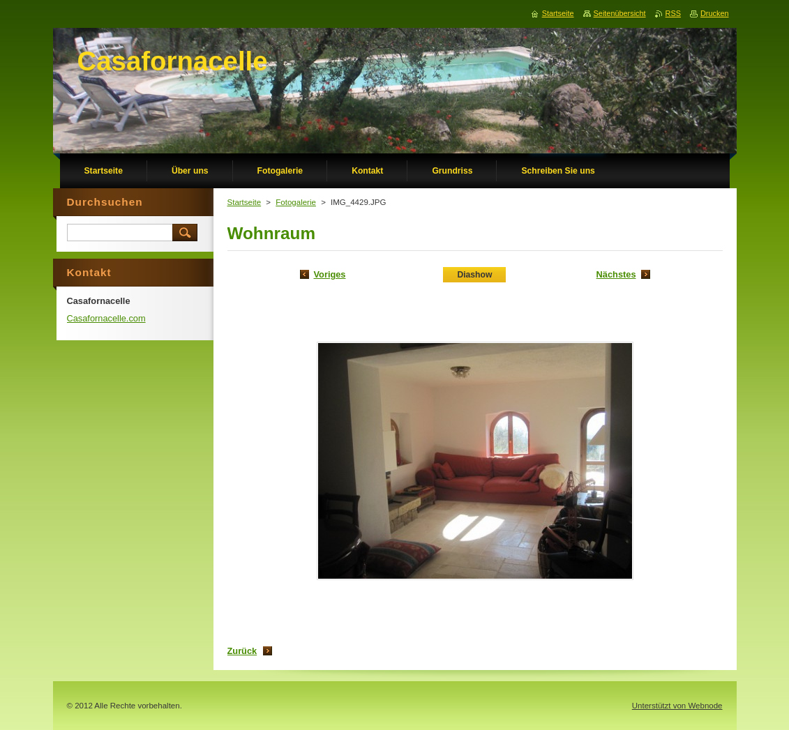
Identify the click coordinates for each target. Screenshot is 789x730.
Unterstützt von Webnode (677, 705)
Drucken (714, 13)
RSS (673, 13)
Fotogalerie (296, 202)
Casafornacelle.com (106, 318)
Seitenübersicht (620, 13)
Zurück (242, 651)
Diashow (474, 275)
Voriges (330, 274)
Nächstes (616, 274)
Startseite (244, 202)
